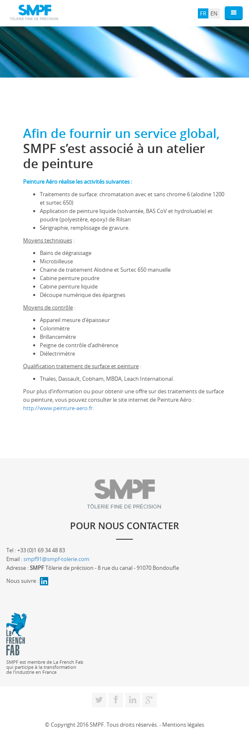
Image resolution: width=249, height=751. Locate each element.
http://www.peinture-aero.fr (58, 408)
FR (203, 13)
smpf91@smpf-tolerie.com (56, 559)
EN (214, 13)
